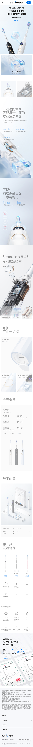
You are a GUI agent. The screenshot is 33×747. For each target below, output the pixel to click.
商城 (29, 2)
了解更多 (5, 658)
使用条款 (4, 744)
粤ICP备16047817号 (27, 743)
